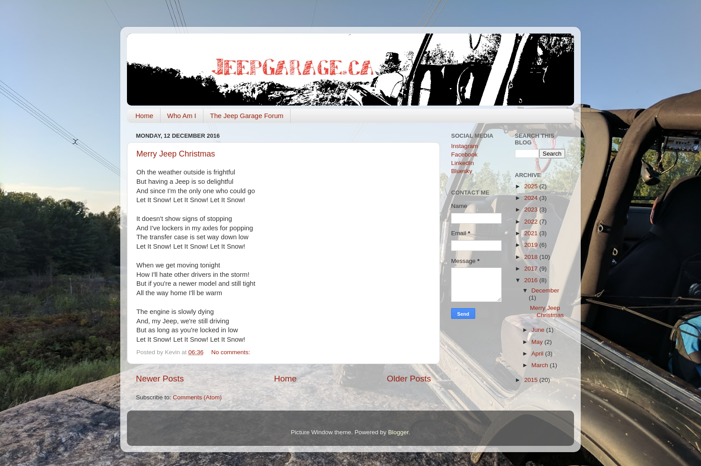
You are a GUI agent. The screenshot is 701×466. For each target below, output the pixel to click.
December (545, 290)
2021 (531, 233)
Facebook (464, 154)
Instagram (464, 146)
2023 (531, 209)
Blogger (398, 432)
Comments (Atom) (197, 397)
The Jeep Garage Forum (246, 115)
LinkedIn (462, 163)
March (541, 365)
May (538, 342)
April (538, 353)
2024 (531, 198)
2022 (531, 221)
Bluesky (461, 171)
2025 (531, 186)
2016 (531, 280)
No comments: (231, 352)
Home (144, 115)
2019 (531, 244)
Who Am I (181, 115)
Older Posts (409, 378)
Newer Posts (160, 378)
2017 (531, 268)
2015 (531, 380)
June (539, 329)
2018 (531, 257)
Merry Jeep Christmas (175, 153)
